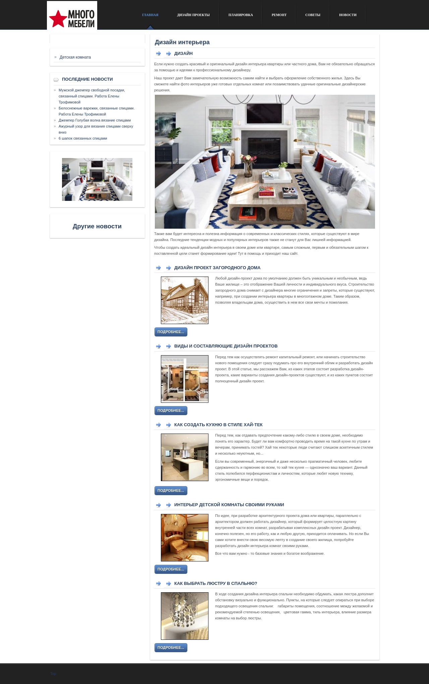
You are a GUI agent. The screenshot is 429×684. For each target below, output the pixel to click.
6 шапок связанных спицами (83, 138)
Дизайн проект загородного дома (217, 267)
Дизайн (183, 53)
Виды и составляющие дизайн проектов (226, 346)
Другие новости (97, 226)
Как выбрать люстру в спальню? (215, 583)
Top (53, 674)
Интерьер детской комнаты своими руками (229, 504)
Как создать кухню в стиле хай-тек (218, 424)
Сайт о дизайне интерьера (90, 18)
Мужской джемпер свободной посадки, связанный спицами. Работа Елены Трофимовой (92, 96)
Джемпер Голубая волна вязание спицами (95, 120)
